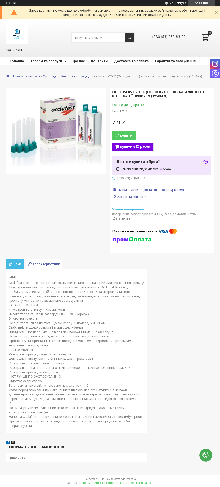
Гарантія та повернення (175, 61)
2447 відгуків (178, 3)
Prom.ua (131, 479)
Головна (17, 61)
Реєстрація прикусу (75, 76)
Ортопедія (50, 76)
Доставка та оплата (131, 61)
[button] (205, 455)
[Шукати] (129, 37)
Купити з (135, 147)
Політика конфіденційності (136, 483)
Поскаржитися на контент (99, 483)
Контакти (99, 61)
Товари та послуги (46, 61)
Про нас (78, 61)
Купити (126, 135)
